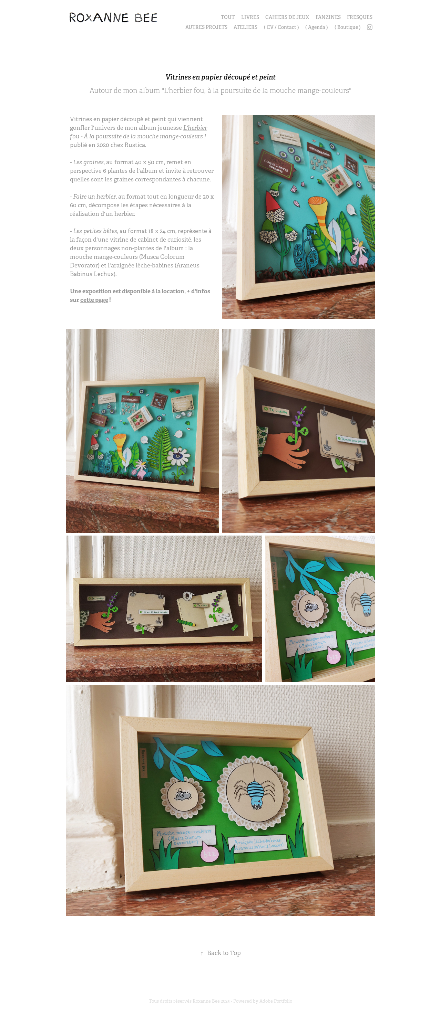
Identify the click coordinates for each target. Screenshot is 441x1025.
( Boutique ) (348, 27)
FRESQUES (359, 17)
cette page (94, 300)
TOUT (228, 17)
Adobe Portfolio (275, 1001)
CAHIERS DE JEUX (287, 17)
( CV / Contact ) (281, 27)
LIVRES (250, 17)
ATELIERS (245, 27)
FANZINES (328, 17)
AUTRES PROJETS (206, 27)
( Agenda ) (316, 27)
